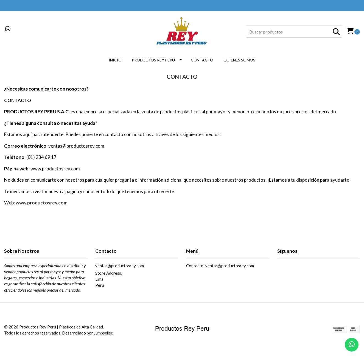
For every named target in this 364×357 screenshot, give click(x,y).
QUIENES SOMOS (239, 60)
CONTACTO (202, 60)
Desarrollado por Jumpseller (87, 332)
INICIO (115, 60)
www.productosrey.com (42, 203)
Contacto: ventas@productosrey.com (220, 265)
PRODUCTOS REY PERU (153, 60)
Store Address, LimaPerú (108, 279)
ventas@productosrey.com (119, 265)
